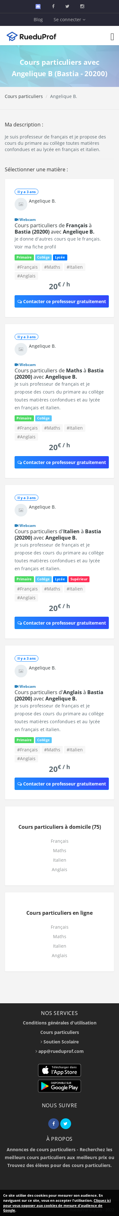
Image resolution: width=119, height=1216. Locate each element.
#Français (27, 267)
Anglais (59, 869)
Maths (59, 850)
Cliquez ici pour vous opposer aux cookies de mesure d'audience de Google (57, 1205)
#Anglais (26, 276)
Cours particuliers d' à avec (58, 534)
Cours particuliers (24, 96)
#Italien (75, 267)
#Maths (52, 267)
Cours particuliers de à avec (55, 228)
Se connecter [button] (69, 19)
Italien (59, 860)
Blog (38, 19)
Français (60, 841)
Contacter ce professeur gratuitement (61, 301)
